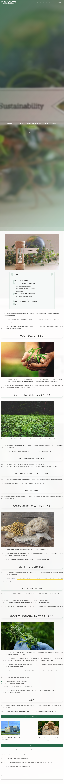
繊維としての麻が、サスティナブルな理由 (25, 293)
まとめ (16, 304)
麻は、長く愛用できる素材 (22, 299)
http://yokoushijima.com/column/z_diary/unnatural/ (18, 754)
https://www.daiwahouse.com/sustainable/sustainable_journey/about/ (28, 749)
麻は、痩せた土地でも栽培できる (23, 286)
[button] (52, 274)
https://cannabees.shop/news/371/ (21, 758)
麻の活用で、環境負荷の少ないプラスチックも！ (26, 301)
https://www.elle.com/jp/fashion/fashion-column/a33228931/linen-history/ (36, 762)
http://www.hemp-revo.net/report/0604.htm (20, 766)
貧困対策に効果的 (20, 291)
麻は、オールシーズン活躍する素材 (24, 296)
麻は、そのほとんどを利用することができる (26, 288)
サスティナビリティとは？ (21, 280)
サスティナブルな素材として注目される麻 (25, 283)
